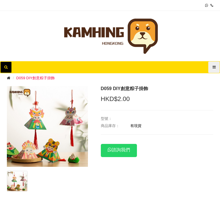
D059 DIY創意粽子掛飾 (35, 78)
